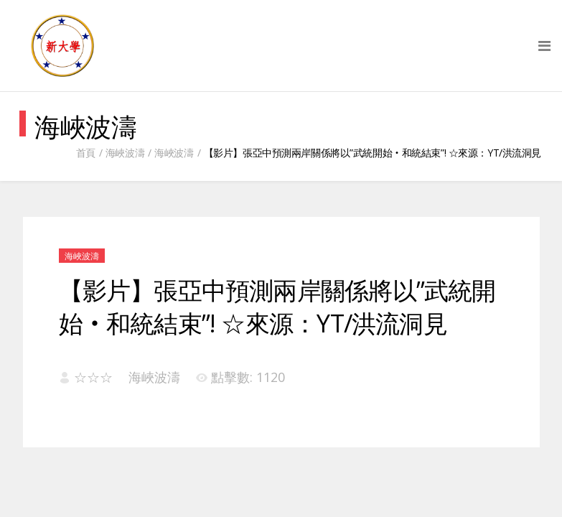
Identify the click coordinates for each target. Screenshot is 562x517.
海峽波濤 (125, 152)
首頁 (85, 152)
